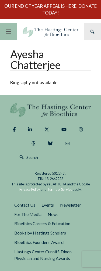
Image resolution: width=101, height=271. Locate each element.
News (53, 214)
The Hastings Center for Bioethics (50, 31)
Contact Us (24, 204)
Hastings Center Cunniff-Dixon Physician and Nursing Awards (43, 255)
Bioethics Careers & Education (42, 223)
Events (47, 204)
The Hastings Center (50, 110)
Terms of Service (59, 189)
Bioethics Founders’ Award (39, 242)
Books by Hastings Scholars (40, 232)
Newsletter (70, 204)
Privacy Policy (29, 189)
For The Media (27, 214)
